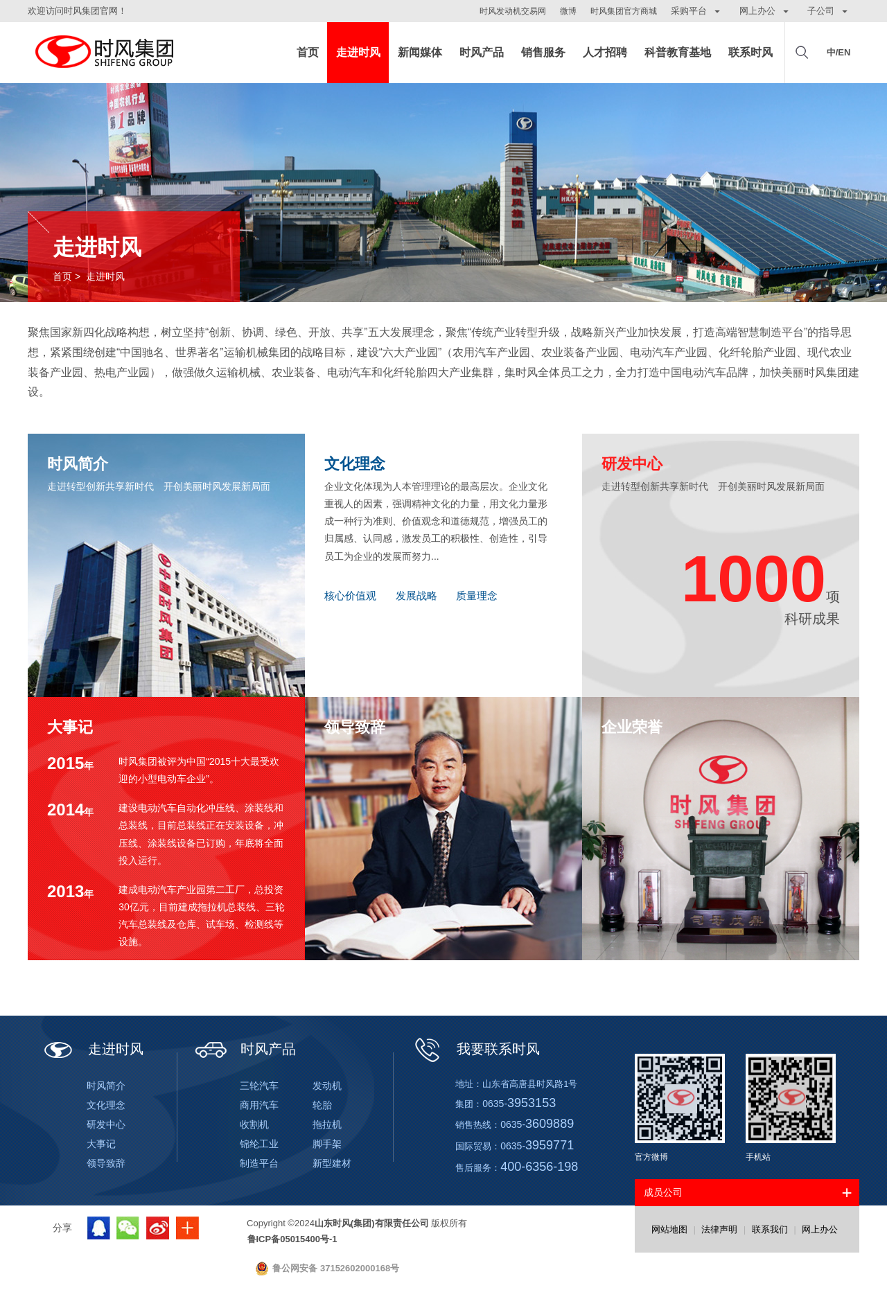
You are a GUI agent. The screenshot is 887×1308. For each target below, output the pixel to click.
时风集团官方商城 (623, 11)
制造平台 (259, 1163)
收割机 (254, 1124)
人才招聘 (605, 52)
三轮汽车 (259, 1085)
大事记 (101, 1143)
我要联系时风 (476, 1049)
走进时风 (358, 52)
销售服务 (543, 52)
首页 (308, 52)
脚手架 (327, 1143)
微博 (568, 11)
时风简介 (106, 1085)
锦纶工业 (259, 1143)
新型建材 (332, 1163)
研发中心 (106, 1124)
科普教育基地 (677, 52)
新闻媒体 (420, 52)
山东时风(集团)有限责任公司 (104, 52)
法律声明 (719, 1229)
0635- (519, 1103)
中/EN (839, 52)
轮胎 (322, 1105)
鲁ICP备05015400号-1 (292, 1239)
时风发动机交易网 (513, 11)
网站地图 (669, 1229)
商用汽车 (259, 1105)
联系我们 (770, 1229)
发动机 (327, 1085)
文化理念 (106, 1105)
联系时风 (750, 52)
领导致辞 (106, 1163)
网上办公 (820, 1229)
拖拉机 (327, 1124)
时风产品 (481, 52)
